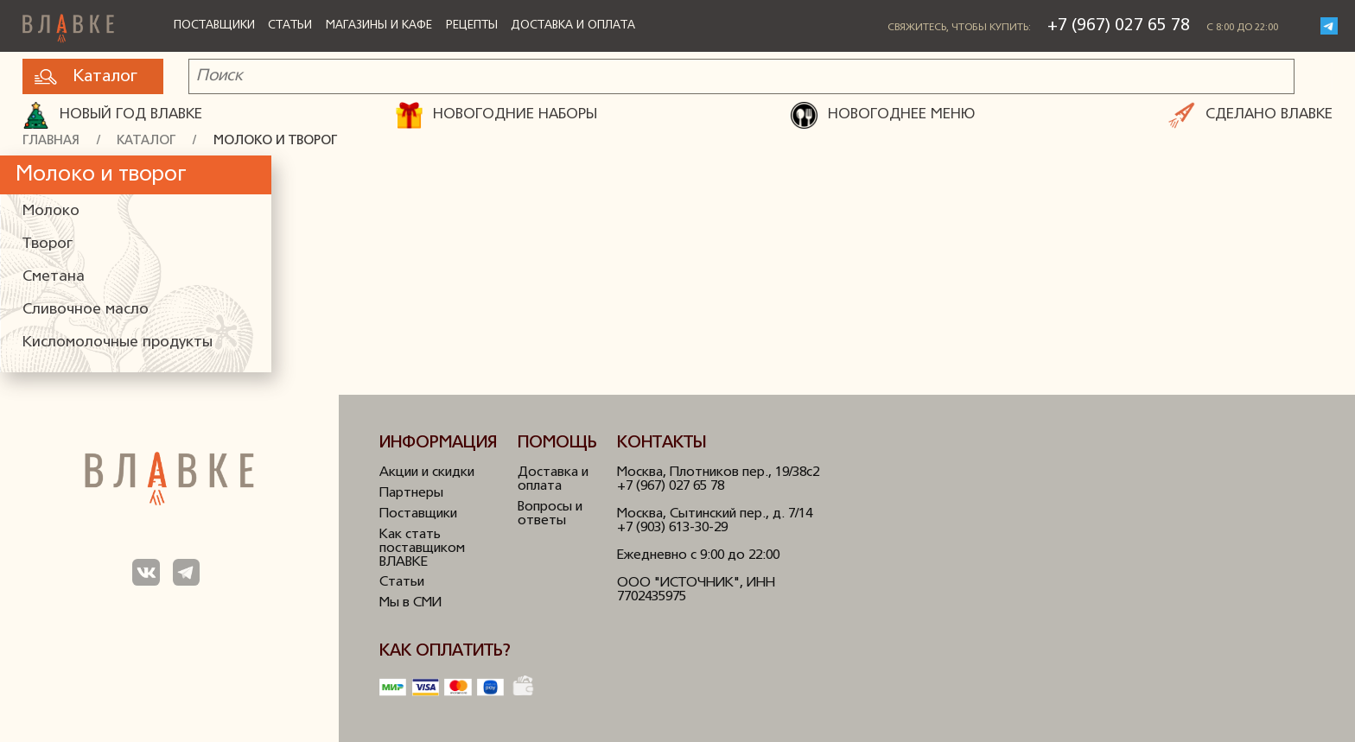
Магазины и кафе (379, 25)
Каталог (86, 77)
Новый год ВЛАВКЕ (112, 115)
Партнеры (411, 493)
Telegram (1329, 26)
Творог (47, 244)
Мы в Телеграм (186, 572)
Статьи (290, 25)
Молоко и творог (275, 141)
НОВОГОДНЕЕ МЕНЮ (883, 115)
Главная (51, 141)
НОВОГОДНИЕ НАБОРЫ (496, 115)
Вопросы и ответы (550, 514)
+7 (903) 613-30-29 (672, 528)
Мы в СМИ (410, 603)
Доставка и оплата (573, 25)
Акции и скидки (426, 472)
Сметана (53, 277)
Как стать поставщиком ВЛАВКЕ (422, 548)
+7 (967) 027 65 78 (1118, 26)
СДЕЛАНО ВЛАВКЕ (1250, 115)
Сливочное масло (85, 309)
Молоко (51, 211)
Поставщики (214, 25)
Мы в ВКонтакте (145, 572)
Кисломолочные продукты (117, 342)
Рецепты (472, 25)
